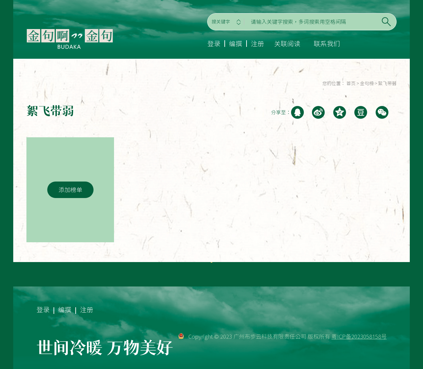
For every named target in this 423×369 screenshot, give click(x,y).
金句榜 (367, 83)
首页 (351, 83)
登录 (213, 43)
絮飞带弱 (387, 83)
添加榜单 (70, 190)
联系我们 (327, 43)
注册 (257, 43)
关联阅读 (287, 43)
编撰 (235, 43)
